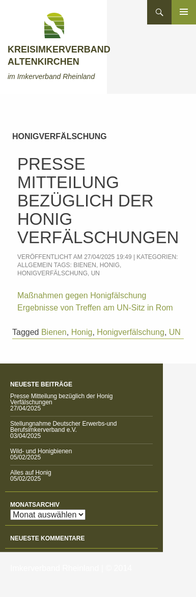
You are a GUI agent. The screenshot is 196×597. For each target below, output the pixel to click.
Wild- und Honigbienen (41, 451)
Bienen (84, 265)
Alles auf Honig (30, 472)
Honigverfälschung (52, 273)
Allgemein (34, 265)
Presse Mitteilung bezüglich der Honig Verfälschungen (98, 200)
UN (95, 273)
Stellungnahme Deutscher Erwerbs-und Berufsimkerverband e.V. (63, 426)
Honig (110, 265)
